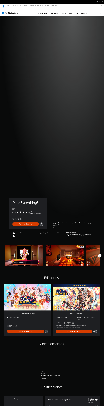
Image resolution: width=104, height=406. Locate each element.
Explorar (73, 11)
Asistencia (53, 5)
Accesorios (31, 5)
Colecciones (43, 11)
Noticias (39, 5)
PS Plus (24, 5)
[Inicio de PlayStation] (3, 6)
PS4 (18, 5)
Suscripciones (63, 11)
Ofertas (52, 11)
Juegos (8, 5)
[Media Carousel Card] (24, 253)
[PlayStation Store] (11, 11)
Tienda (46, 5)
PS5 (14, 5)
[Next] (99, 254)
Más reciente (31, 11)
